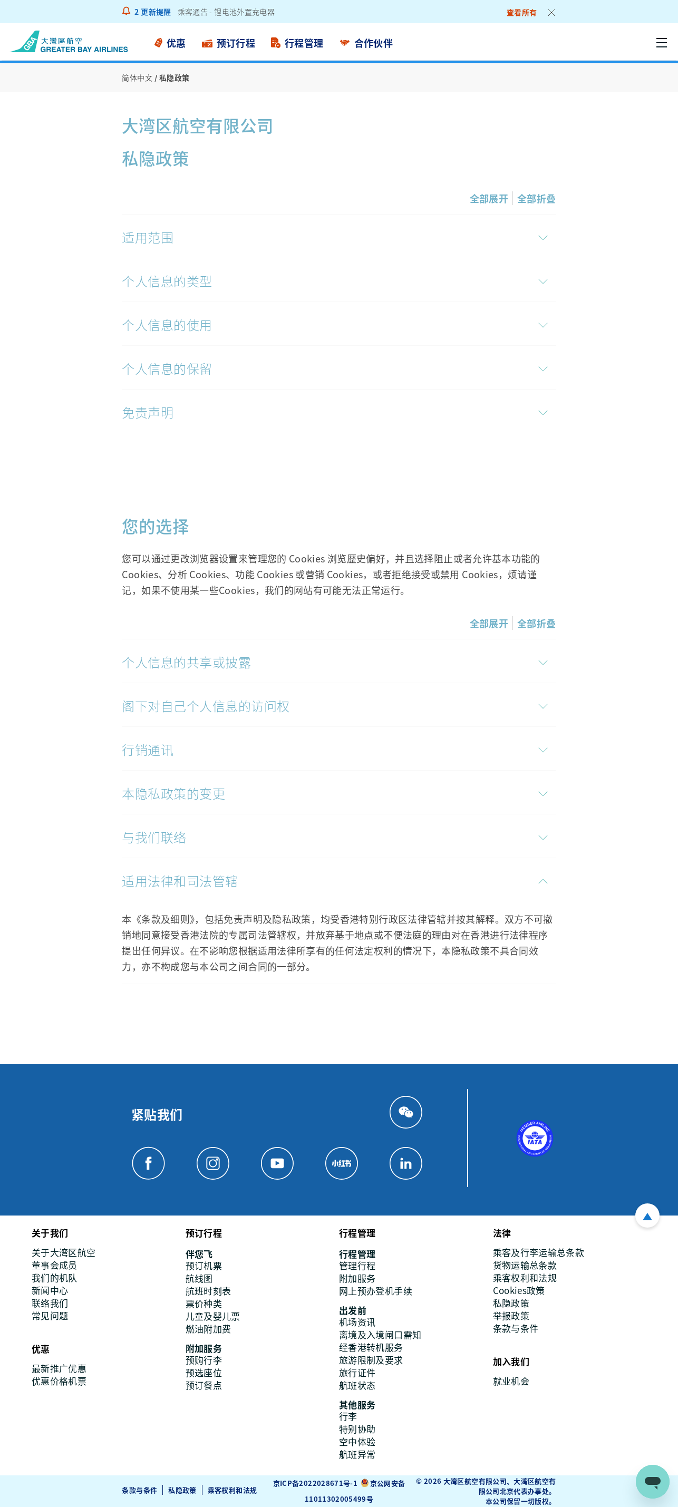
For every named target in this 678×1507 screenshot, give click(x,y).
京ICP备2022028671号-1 (315, 1483)
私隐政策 (182, 1490)
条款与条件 (139, 1490)
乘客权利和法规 (232, 1490)
